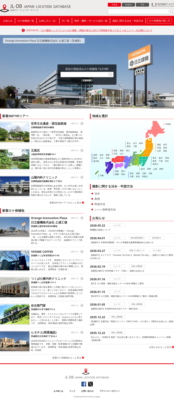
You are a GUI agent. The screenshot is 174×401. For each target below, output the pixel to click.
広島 (115, 153)
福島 (165, 150)
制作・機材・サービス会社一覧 (90, 20)
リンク (72, 391)
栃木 (161, 158)
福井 (132, 173)
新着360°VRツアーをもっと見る (65, 202)
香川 (123, 171)
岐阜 (141, 143)
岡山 (128, 150)
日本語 (114, 4)
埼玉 (167, 161)
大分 (101, 158)
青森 (159, 144)
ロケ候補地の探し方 (159, 20)
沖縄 (102, 175)
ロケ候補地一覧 (26, 20)
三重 (135, 146)
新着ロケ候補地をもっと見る (66, 357)
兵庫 (132, 176)
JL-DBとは (58, 391)
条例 (97, 199)
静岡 (161, 169)
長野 (149, 169)
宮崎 (108, 158)
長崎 (108, 155)
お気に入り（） (48, 20)
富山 (129, 143)
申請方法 (100, 204)
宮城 (159, 147)
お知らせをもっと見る (160, 347)
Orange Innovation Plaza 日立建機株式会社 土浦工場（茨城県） (43, 40)
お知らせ (8, 20)
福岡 (95, 155)
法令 (97, 193)
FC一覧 (65, 20)
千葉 (161, 161)
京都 (144, 173)
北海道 (168, 124)
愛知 (129, 146)
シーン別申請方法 (105, 209)
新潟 (143, 169)
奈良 (138, 176)
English (128, 4)
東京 (154, 158)
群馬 (154, 161)
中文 (142, 4)
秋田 (165, 147)
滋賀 (138, 173)
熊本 (95, 158)
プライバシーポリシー (110, 391)
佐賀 (101, 155)
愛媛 (117, 174)
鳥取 (115, 150)
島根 (122, 150)
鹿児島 (96, 161)
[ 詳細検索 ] (87, 80)
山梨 (155, 169)
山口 (122, 153)
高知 (123, 174)
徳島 (117, 171)
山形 (159, 150)
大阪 (150, 173)
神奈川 (155, 164)
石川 (135, 143)
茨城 (167, 158)
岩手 (165, 144)
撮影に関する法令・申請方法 (128, 20)
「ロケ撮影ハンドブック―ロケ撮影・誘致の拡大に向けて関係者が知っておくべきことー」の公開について (95, 30)
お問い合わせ (87, 391)
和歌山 (145, 176)
